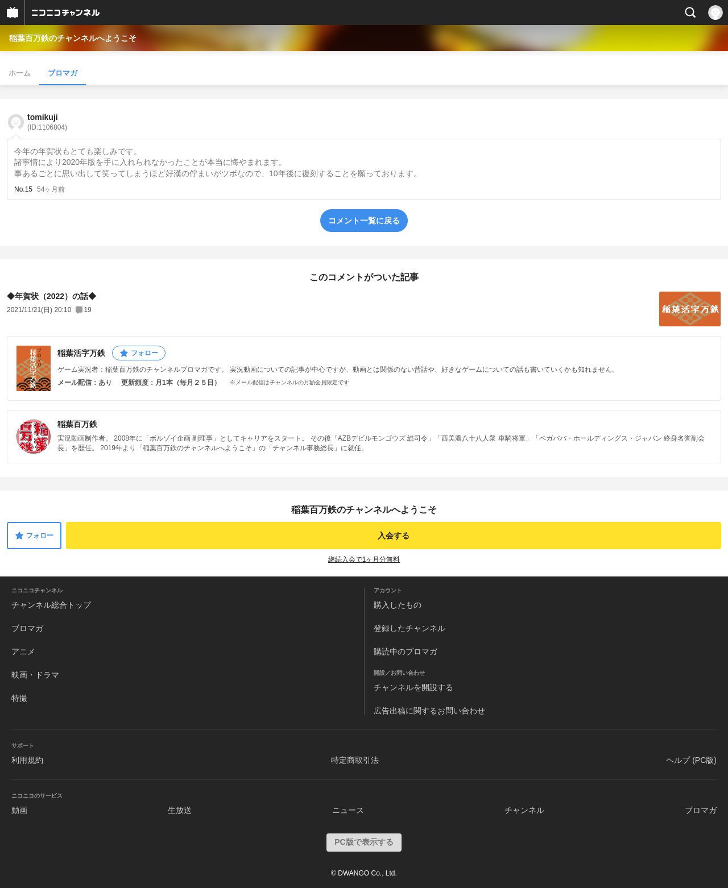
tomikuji (47, 122)
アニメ (23, 651)
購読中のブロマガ (405, 651)
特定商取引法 (355, 760)
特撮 (19, 698)
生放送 (180, 810)
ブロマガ (62, 73)
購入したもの (397, 604)
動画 (19, 810)
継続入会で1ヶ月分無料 (364, 559)
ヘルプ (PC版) (691, 760)
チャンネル (524, 810)
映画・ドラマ (35, 674)
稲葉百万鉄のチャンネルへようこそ (72, 38)
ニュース (348, 810)
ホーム (20, 73)
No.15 (23, 189)
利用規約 (27, 760)
